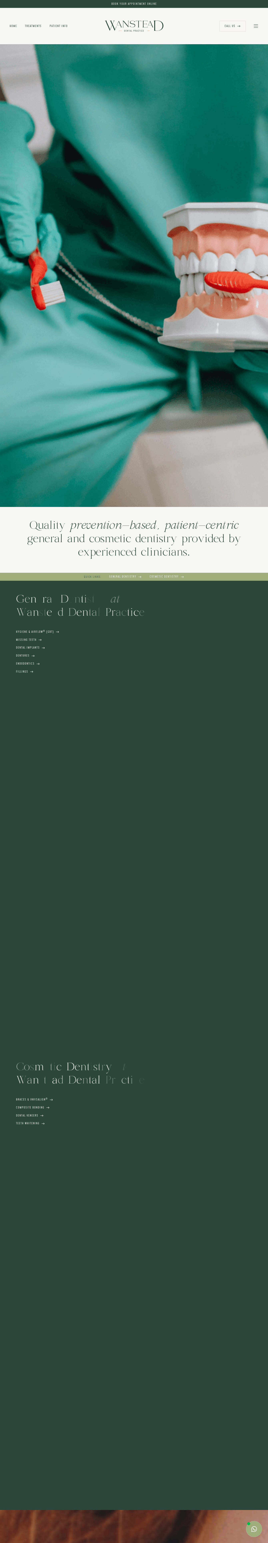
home (13, 26)
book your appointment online (134, 4)
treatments (33, 26)
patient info (59, 26)
